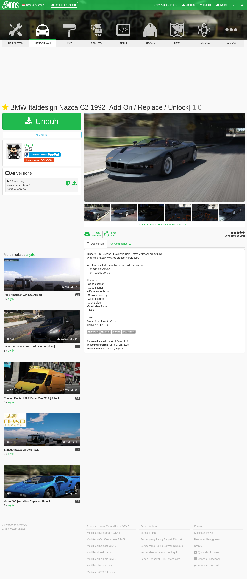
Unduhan (96, 236)
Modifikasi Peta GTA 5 (99, 565)
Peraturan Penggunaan (207, 539)
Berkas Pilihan (148, 532)
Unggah (188, 4)
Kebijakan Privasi (204, 532)
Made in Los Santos (14, 528)
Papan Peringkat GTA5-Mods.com (160, 559)
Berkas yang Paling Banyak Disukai (161, 539)
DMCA (198, 545)
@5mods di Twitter (206, 552)
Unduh (41, 121)
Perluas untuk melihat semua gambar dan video (164, 224)
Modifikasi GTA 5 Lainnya (101, 572)
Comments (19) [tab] (121, 243)
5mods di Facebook (207, 559)
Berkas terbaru (149, 526)
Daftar (221, 4)
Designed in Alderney (14, 524)
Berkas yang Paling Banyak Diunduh (161, 545)
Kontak (198, 526)
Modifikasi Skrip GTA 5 (100, 552)
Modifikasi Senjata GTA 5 (101, 545)
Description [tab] (95, 243)
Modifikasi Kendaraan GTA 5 (103, 532)
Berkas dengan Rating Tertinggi (158, 552)
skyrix (28, 145)
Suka (113, 236)
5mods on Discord (206, 565)
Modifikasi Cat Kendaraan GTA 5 (106, 539)
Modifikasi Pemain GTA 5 (101, 559)
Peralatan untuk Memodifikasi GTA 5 (108, 526)
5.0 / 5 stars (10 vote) (235, 236)
